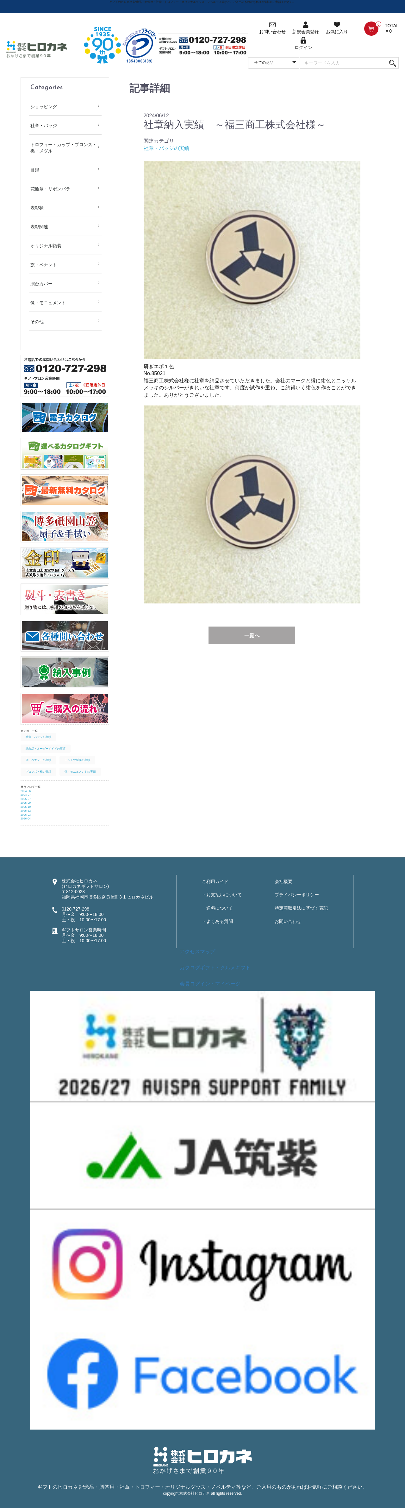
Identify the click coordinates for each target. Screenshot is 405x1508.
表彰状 (37, 207)
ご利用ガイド (215, 881)
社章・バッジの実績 (38, 737)
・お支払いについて (222, 894)
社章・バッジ (43, 125)
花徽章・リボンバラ (50, 188)
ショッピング (43, 106)
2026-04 (26, 818)
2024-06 (26, 791)
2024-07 (26, 794)
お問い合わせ (288, 921)
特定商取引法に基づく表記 (301, 908)
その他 (37, 321)
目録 (34, 169)
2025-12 (26, 810)
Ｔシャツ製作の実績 (77, 760)
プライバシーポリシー (297, 894)
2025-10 (26, 806)
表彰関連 (39, 226)
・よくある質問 (217, 921)
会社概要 (283, 881)
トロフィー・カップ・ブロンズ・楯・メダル (63, 147)
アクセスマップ (197, 951)
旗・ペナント (43, 264)
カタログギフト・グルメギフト (215, 967)
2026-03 (26, 814)
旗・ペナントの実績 (38, 760)
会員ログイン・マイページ (210, 983)
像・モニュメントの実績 (80, 771)
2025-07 (26, 798)
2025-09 (26, 802)
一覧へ (251, 635)
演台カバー (41, 283)
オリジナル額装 (45, 245)
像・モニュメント (48, 302)
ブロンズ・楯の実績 (38, 771)
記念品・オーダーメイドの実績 (45, 748)
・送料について (217, 908)
